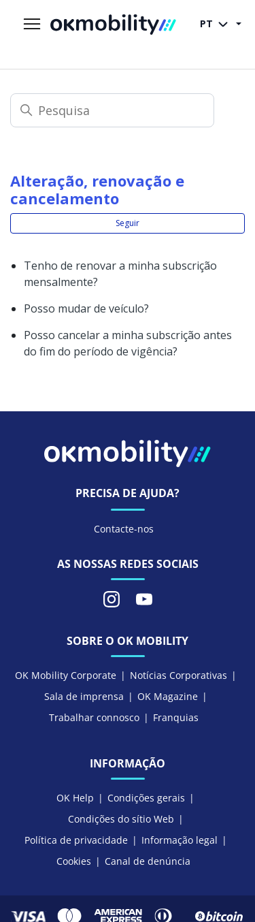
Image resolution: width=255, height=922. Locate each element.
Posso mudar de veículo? (86, 308)
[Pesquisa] (112, 110)
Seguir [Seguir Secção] (127, 223)
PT (216, 24)
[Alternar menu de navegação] (32, 24)
